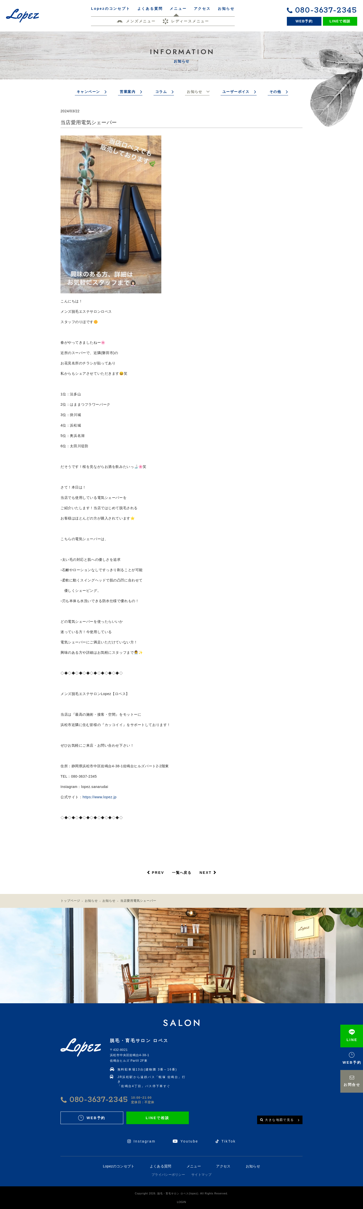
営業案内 (127, 92)
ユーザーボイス (236, 92)
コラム (161, 92)
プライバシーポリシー (168, 1175)
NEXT (205, 873)
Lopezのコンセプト (118, 1166)
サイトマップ (201, 1175)
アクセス (223, 1166)
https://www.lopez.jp (99, 797)
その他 (275, 92)
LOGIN (181, 1201)
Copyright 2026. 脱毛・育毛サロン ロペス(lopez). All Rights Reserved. (181, 1193)
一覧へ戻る (181, 873)
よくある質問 (160, 1166)
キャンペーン (88, 92)
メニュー (194, 1166)
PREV (158, 873)
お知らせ (194, 92)
